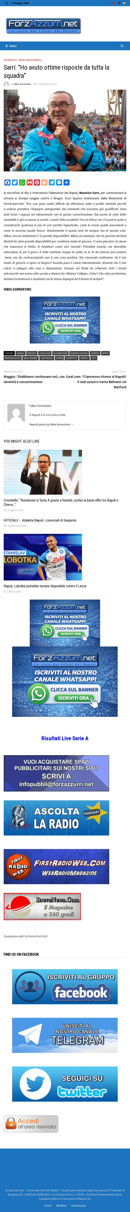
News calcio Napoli (30, 60)
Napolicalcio (12, 358)
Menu (11, 46)
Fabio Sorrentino (22, 84)
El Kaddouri (60, 353)
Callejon (45, 353)
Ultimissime (78, 1205)
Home (48, 1205)
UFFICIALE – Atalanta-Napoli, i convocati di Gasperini (40, 520)
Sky (94, 358)
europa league (79, 353)
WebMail (61, 1205)
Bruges (32, 353)
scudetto (71, 358)
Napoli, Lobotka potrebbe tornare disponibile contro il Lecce (45, 586)
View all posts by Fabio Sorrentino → (51, 424)
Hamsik (95, 353)
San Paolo (47, 358)
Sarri (59, 358)
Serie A (84, 358)
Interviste (10, 60)
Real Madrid (30, 358)
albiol (20, 353)
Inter (105, 353)
